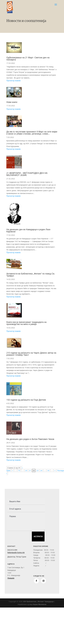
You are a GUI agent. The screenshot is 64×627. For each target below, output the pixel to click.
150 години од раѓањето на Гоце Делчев (26, 399)
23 (37, 470)
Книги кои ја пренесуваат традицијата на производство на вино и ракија (26, 323)
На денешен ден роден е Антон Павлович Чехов (30, 439)
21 (30, 470)
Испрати (38, 536)
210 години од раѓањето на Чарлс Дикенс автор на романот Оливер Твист (31, 353)
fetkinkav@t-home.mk (16, 552)
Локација (10, 578)
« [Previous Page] (12, 470)
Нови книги (11, 102)
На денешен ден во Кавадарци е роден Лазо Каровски (28, 230)
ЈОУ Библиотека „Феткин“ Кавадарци (38, 601)
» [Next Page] (54, 470)
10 (19, 470)
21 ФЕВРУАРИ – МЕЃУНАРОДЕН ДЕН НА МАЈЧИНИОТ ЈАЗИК (26, 174)
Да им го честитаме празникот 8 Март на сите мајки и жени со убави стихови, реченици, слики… (31, 132)
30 (48, 470)
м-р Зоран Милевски (38, 604)
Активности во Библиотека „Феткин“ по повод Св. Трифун (30, 274)
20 (26, 470)
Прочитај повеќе (13, 80)
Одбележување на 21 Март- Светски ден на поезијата (27, 58)
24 (41, 470)
